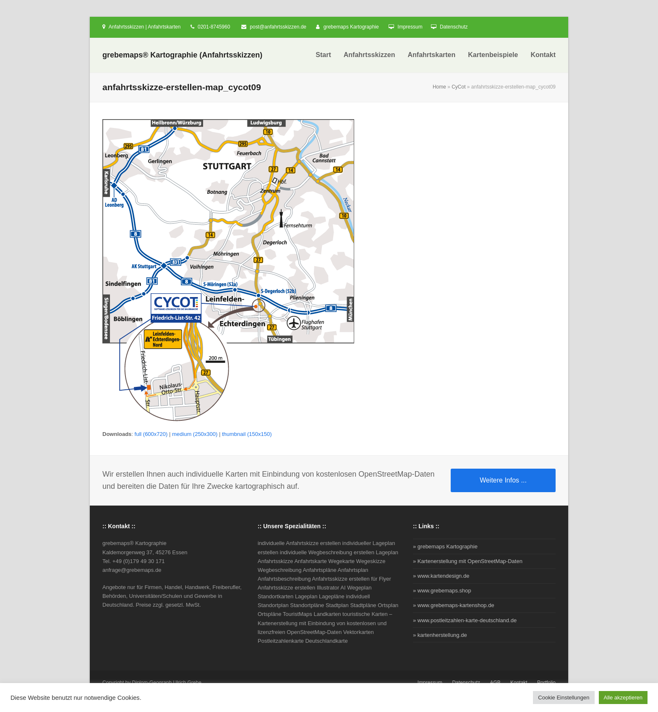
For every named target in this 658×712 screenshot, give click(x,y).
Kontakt (518, 683)
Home (439, 87)
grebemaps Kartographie (351, 27)
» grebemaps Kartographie (445, 546)
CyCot (458, 87)
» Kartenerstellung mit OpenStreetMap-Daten (467, 561)
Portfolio (546, 683)
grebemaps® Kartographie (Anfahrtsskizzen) (182, 55)
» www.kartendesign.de (441, 576)
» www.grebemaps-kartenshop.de (453, 605)
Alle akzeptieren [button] (623, 697)
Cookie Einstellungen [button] (563, 697)
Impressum (409, 27)
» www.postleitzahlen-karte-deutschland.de (465, 620)
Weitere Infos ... (503, 480)
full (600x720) (151, 434)
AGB (495, 683)
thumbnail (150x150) (247, 434)
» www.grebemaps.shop (442, 590)
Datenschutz (454, 27)
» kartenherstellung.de (440, 635)
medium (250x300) (194, 434)
